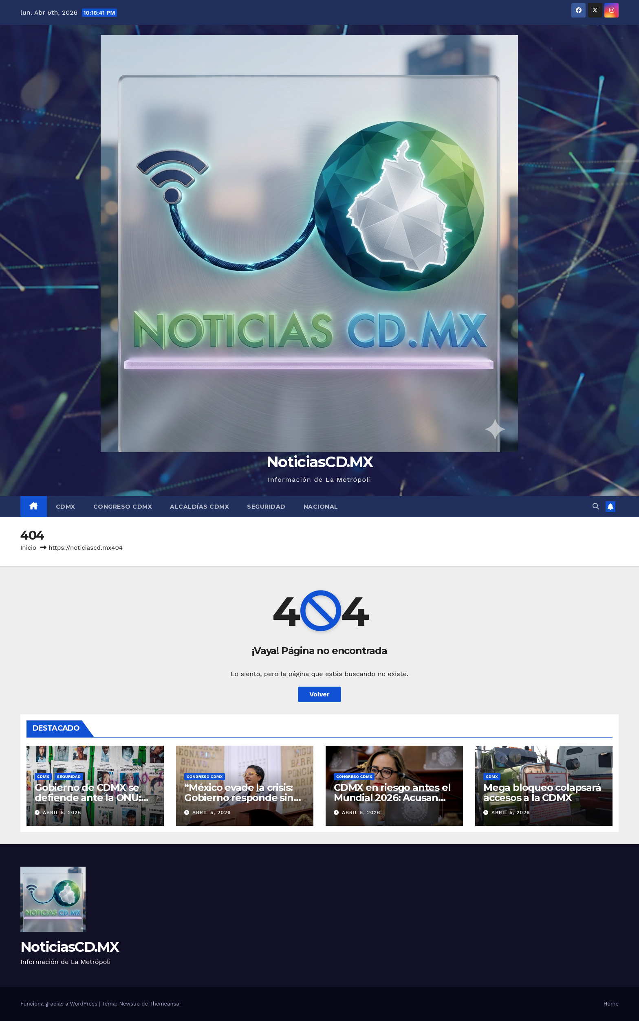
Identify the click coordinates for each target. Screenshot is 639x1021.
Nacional (321, 506)
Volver (319, 694)
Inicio (28, 547)
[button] (596, 506)
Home (611, 1004)
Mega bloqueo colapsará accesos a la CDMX (542, 793)
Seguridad (266, 506)
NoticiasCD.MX (319, 461)
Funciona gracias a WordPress (59, 1004)
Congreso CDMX (122, 506)
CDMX (65, 506)
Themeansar (165, 1004)
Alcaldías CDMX (199, 506)
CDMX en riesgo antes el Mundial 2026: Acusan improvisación (392, 798)
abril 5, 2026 (62, 812)
